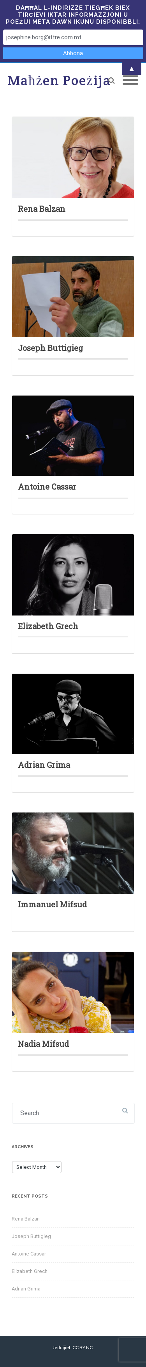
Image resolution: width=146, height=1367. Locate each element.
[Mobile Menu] (130, 80)
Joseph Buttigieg (50, 348)
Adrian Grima (44, 765)
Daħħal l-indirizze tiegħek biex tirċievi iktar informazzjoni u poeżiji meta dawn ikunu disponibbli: (73, 14)
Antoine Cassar (47, 486)
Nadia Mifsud (43, 1044)
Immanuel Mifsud (52, 904)
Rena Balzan (41, 209)
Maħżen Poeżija (59, 80)
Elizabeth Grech (48, 626)
